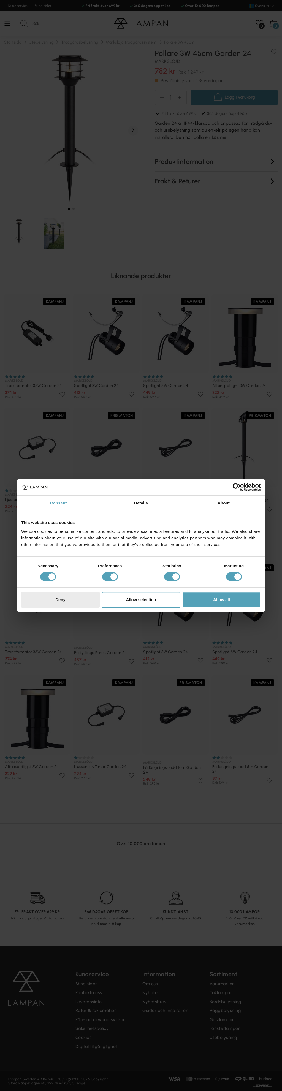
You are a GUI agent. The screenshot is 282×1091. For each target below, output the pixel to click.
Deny (60, 599)
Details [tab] (141, 503)
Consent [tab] (58, 503)
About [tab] (224, 503)
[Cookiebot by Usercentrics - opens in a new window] (237, 487)
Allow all (221, 599)
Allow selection (141, 599)
